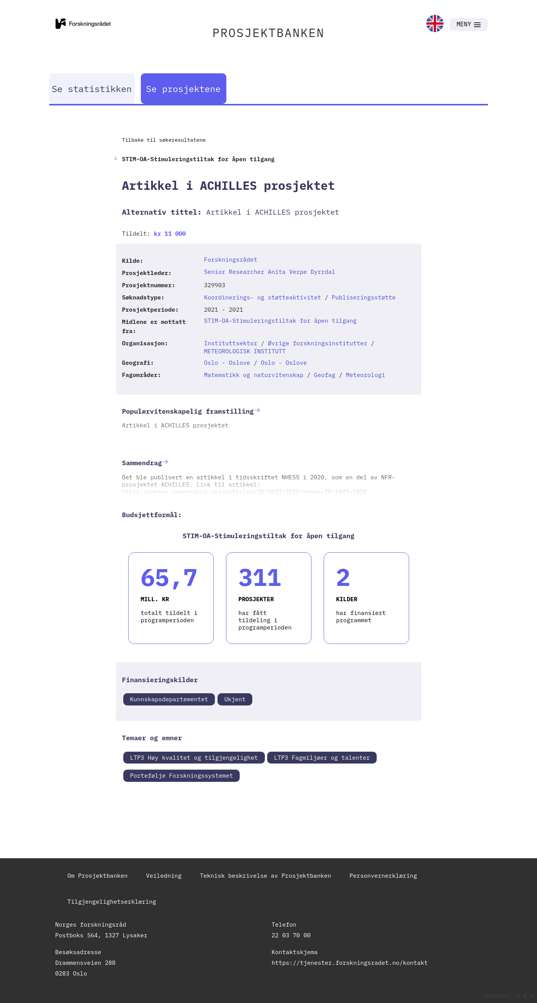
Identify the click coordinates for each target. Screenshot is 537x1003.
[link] (434, 24)
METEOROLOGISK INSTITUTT (244, 351)
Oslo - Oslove (227, 362)
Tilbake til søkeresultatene (164, 139)
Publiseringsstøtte (363, 297)
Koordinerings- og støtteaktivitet (262, 297)
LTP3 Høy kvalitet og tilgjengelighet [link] (194, 757)
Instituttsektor (230, 343)
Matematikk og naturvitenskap (253, 375)
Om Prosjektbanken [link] (98, 875)
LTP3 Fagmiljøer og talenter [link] (322, 757)
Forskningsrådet (230, 259)
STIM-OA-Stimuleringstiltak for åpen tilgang (280, 320)
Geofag (324, 375)
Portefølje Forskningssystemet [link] (181, 775)
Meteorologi (365, 375)
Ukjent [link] (235, 699)
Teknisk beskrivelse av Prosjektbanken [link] (265, 875)
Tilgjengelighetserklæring (112, 901)
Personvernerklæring (383, 875)
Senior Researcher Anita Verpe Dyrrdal (269, 271)
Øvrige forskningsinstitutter (317, 343)
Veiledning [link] (164, 875)
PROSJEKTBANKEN (269, 32)
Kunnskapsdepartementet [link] (169, 699)
